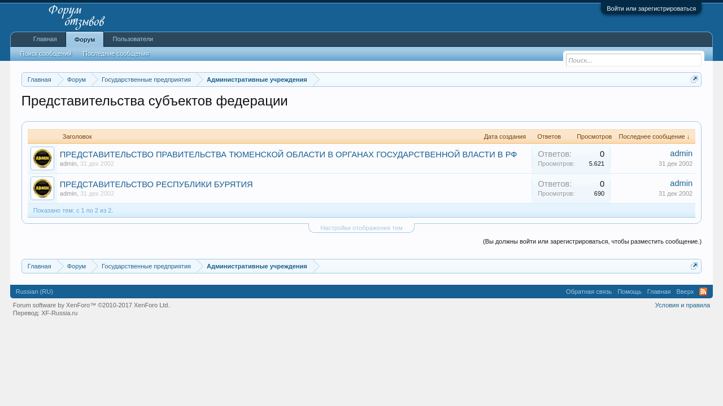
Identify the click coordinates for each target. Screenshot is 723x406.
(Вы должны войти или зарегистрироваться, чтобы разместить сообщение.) (592, 241)
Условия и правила (682, 305)
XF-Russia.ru (59, 313)
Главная (45, 39)
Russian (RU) (34, 291)
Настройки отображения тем (361, 227)
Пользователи (132, 39)
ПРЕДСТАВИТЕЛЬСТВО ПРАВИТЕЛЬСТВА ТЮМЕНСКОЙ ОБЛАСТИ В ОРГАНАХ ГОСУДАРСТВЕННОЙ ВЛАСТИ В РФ (288, 154)
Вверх (685, 291)
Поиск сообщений (46, 53)
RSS (703, 291)
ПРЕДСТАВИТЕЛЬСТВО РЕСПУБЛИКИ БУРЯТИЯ (156, 184)
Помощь (629, 291)
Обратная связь (589, 291)
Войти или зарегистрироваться (651, 8)
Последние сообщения (116, 53)
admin (68, 163)
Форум (85, 39)
